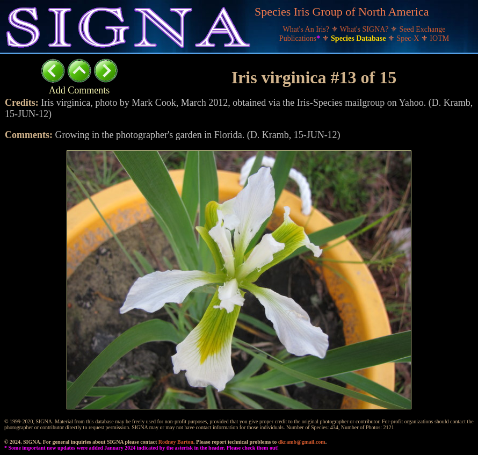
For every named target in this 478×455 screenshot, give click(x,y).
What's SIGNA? (365, 29)
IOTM (439, 38)
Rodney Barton (175, 442)
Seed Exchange (423, 29)
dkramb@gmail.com (301, 442)
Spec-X (408, 38)
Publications (300, 38)
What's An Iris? (307, 29)
